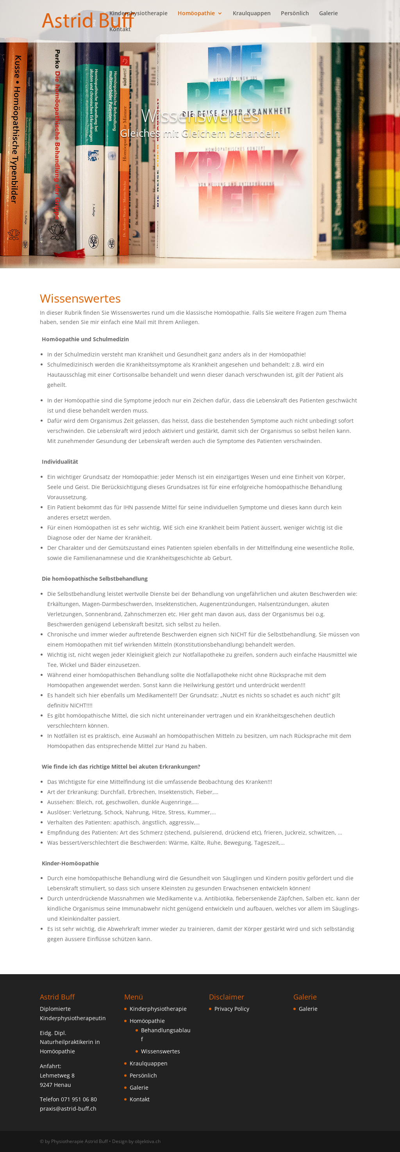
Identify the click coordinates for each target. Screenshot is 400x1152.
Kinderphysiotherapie (138, 14)
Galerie (328, 14)
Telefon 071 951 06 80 (68, 1099)
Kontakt (120, 30)
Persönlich (295, 14)
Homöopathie (196, 14)
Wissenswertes (160, 1051)
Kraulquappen (252, 14)
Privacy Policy (231, 1008)
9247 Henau (55, 1084)
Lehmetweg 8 (57, 1075)
